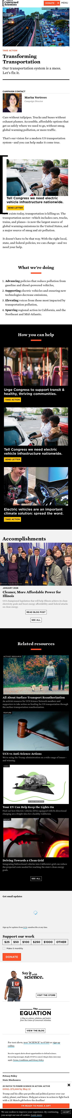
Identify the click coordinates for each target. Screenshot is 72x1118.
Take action (12, 519)
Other (61, 942)
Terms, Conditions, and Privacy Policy (28, 1060)
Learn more (36, 1115)
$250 (36, 942)
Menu (64, 3)
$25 (7, 942)
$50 (16, 942)
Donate (49, 3)
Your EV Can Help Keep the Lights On (28, 807)
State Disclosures (12, 1080)
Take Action (10, 50)
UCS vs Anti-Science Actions (22, 753)
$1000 (48, 942)
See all (36, 620)
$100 (25, 942)
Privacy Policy (10, 1076)
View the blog (35, 1030)
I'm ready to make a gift (36, 1106)
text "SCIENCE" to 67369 (36, 1042)
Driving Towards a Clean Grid (23, 860)
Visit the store (46, 995)
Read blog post (36, 612)
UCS (25, 927)
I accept (66, 1112)
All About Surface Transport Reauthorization (34, 697)
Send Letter (15, 208)
